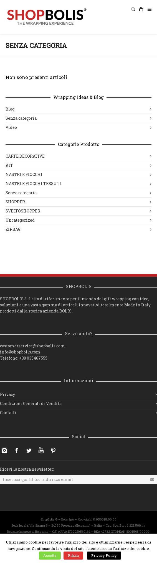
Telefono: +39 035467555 (23, 358)
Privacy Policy (104, 555)
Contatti (8, 412)
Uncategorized (20, 220)
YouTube (41, 450)
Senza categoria (21, 118)
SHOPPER (15, 201)
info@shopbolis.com (20, 352)
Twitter (28, 450)
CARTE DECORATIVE (25, 156)
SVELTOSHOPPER (23, 211)
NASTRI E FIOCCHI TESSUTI (33, 183)
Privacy (7, 394)
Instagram (4, 450)
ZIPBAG (13, 229)
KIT (9, 165)
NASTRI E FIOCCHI (24, 174)
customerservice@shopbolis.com (32, 345)
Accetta (49, 555)
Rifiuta (73, 555)
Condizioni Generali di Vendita (31, 403)
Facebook (16, 450)
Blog (10, 109)
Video (11, 127)
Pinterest (53, 450)
